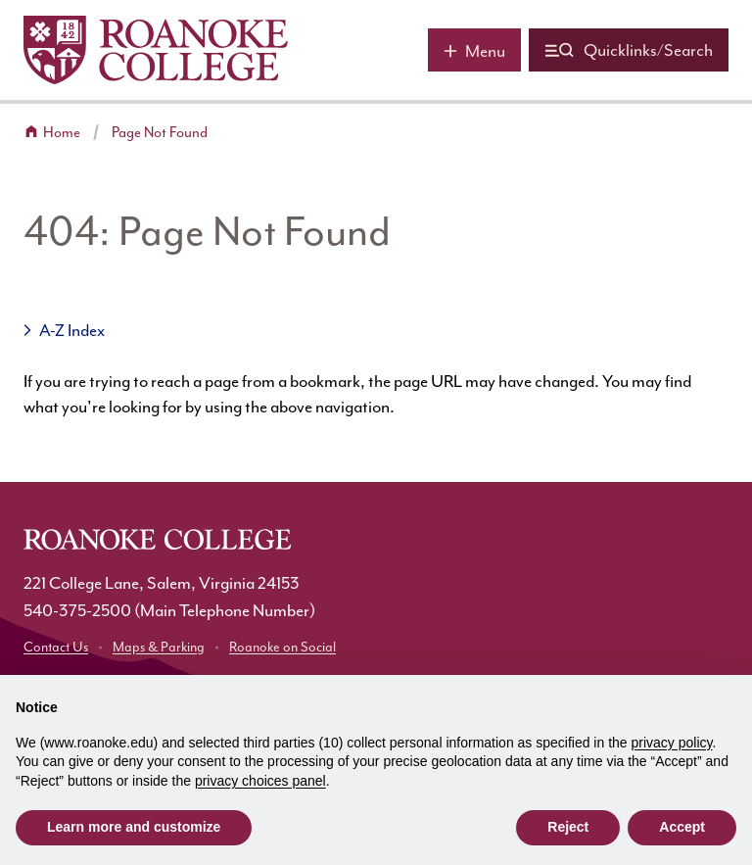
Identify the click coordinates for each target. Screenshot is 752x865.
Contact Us (56, 647)
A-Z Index (72, 330)
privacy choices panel (260, 781)
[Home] (156, 50)
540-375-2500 (77, 610)
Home (61, 132)
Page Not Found (160, 132)
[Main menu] (474, 50)
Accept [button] (682, 827)
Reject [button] (567, 827)
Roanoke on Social (282, 647)
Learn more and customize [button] (133, 827)
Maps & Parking (159, 647)
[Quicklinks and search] (628, 50)
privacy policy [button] (672, 742)
